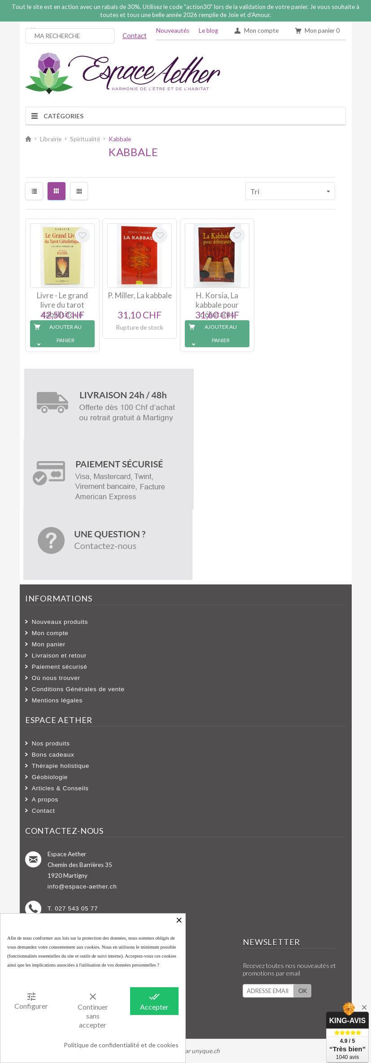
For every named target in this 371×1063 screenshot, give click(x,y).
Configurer (31, 1000)
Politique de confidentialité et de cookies (121, 1045)
